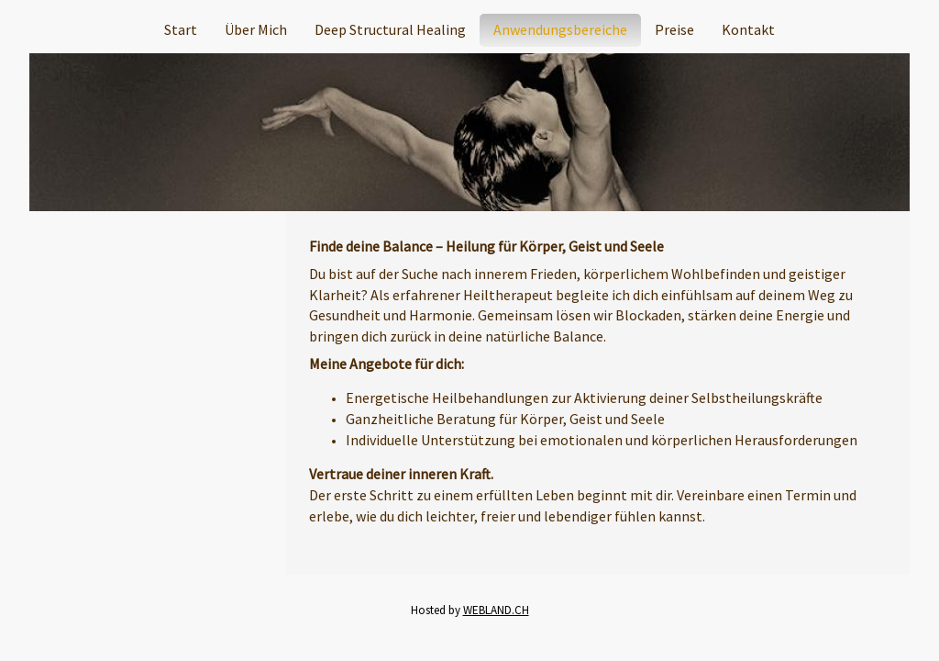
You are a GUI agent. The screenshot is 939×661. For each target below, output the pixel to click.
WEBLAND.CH (496, 610)
